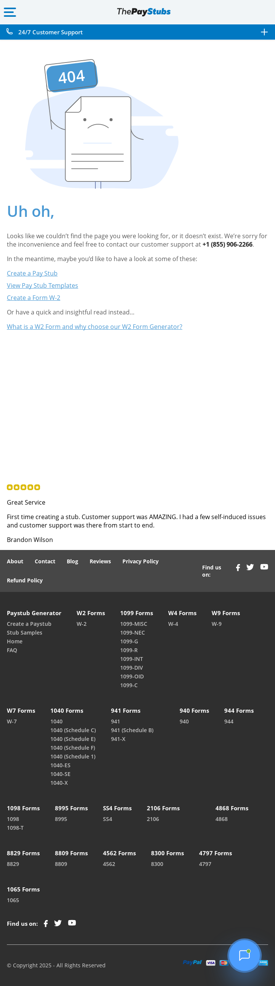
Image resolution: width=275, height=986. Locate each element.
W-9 (217, 623)
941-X (118, 738)
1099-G (129, 641)
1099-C (129, 685)
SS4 (107, 818)
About (15, 561)
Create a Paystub (29, 623)
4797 (205, 863)
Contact (45, 561)
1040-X (59, 782)
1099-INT (131, 658)
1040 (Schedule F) (72, 747)
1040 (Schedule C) (73, 730)
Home (15, 641)
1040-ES (60, 765)
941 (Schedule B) (132, 730)
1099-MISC (133, 623)
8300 (157, 863)
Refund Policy (25, 580)
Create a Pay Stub (32, 273)
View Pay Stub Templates (42, 285)
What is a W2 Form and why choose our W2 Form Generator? (94, 326)
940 (184, 721)
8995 (61, 818)
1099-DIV (131, 667)
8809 (61, 863)
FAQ (12, 650)
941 (115, 721)
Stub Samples (24, 632)
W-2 (82, 623)
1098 (13, 818)
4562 (109, 863)
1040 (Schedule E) (72, 738)
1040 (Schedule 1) (72, 756)
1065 (13, 900)
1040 (56, 721)
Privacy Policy (140, 561)
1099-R (129, 650)
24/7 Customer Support (50, 32)
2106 (153, 818)
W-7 (12, 721)
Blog (72, 561)
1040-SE (60, 774)
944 (228, 721)
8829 (13, 863)
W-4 (173, 623)
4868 (221, 818)
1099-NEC (132, 632)
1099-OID (132, 676)
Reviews (100, 561)
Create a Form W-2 (33, 297)
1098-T (15, 827)
